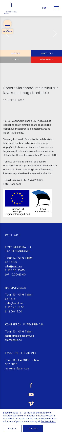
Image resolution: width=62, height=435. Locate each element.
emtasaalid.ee (13, 340)
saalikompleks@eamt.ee (19, 335)
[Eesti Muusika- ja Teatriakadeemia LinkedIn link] (31, 423)
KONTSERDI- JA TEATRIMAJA (24, 324)
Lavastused (46, 53)
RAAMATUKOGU (15, 287)
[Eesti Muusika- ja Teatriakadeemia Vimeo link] (31, 403)
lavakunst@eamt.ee (17, 368)
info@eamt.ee (13, 266)
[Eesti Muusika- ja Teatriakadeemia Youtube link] (31, 394)
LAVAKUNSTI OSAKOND (20, 353)
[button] (45, 8)
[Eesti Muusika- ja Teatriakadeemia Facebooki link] (31, 385)
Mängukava (46, 59)
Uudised (15, 53)
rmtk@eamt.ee (14, 303)
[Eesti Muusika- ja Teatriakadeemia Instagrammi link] (31, 413)
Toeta (15, 59)
